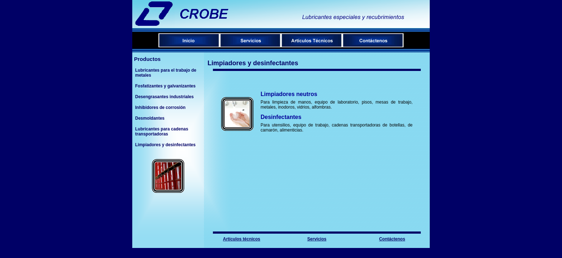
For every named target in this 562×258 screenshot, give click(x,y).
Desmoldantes (150, 118)
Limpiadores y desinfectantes (165, 144)
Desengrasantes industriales (164, 96)
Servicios (250, 40)
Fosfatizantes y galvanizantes (165, 86)
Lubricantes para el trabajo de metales (165, 73)
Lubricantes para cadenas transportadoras (161, 131)
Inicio (189, 40)
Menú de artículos (311, 40)
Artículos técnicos (241, 239)
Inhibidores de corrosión (160, 107)
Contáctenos (373, 40)
